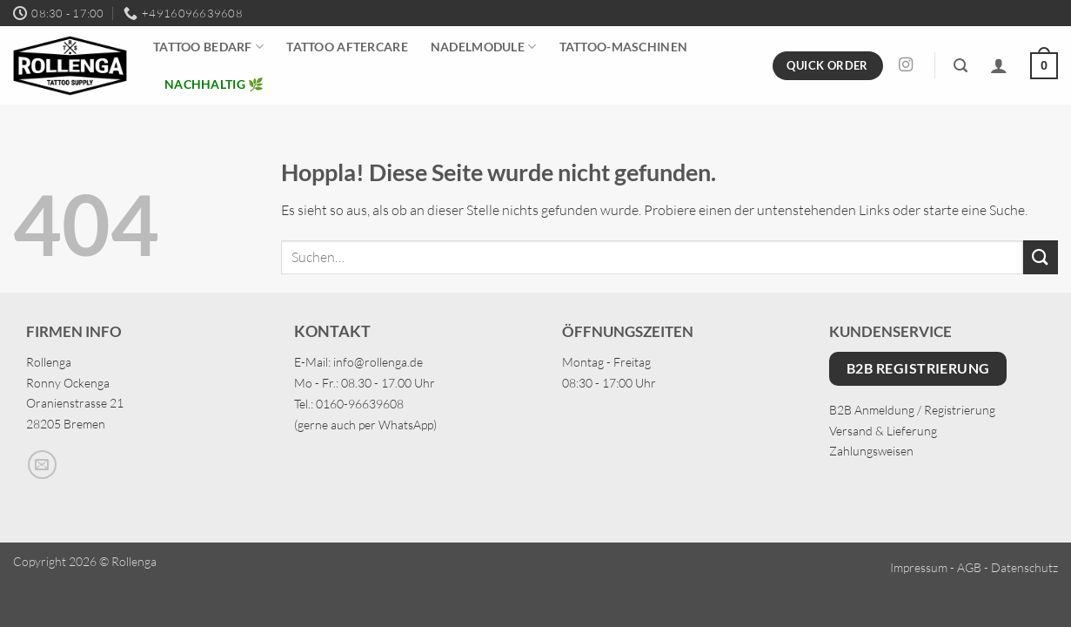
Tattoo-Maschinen (623, 46)
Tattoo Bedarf (208, 46)
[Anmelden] (998, 65)
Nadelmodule (484, 46)
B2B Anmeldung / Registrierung (912, 409)
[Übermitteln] (1040, 257)
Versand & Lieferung (883, 430)
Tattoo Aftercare (347, 46)
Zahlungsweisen (871, 450)
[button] (960, 66)
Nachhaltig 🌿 (214, 84)
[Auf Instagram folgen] (906, 65)
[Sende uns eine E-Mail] (42, 464)
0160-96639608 (360, 403)
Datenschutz (1024, 567)
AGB (969, 567)
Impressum (918, 567)
